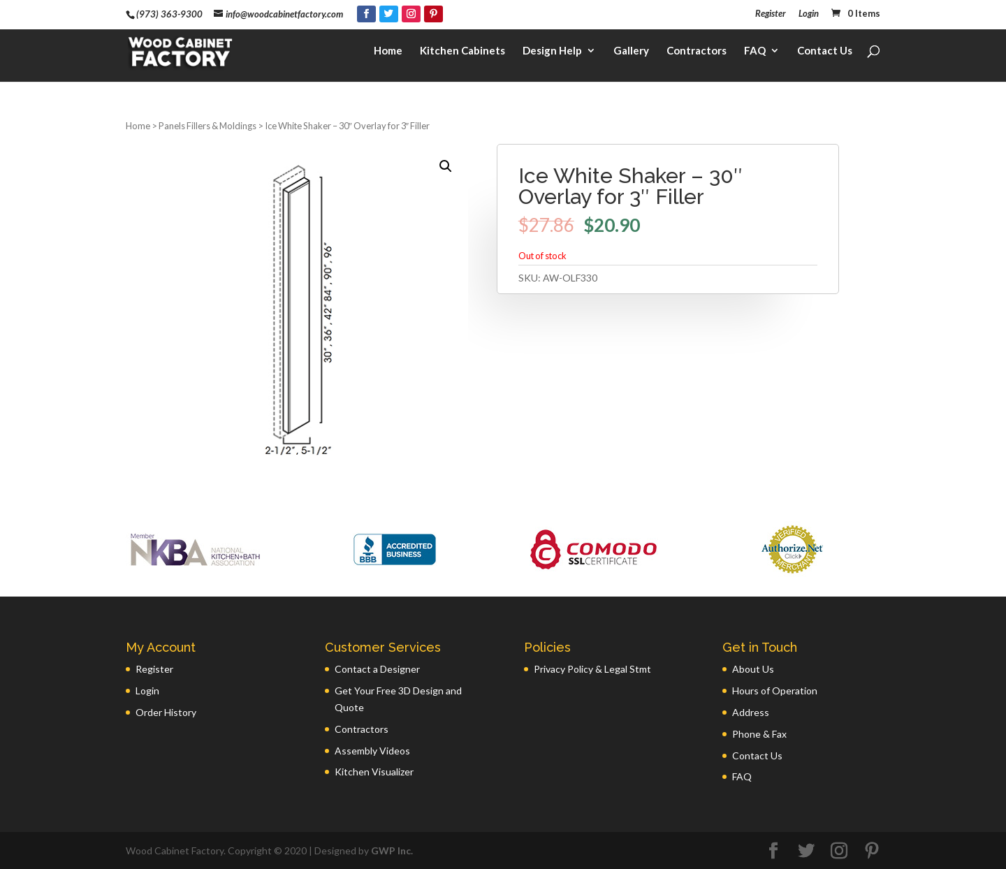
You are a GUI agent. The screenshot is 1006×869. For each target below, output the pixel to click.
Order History (166, 712)
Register (770, 14)
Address (750, 712)
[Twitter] (388, 14)
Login (809, 14)
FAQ (755, 53)
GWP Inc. (392, 850)
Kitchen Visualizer (374, 771)
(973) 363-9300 (169, 14)
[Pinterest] (433, 14)
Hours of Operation (774, 690)
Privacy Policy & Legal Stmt (592, 669)
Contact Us (824, 53)
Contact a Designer (377, 669)
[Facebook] (366, 14)
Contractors (696, 53)
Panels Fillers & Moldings (207, 125)
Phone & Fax (759, 734)
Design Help (552, 53)
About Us (753, 669)
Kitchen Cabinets (462, 53)
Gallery (631, 53)
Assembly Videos (372, 751)
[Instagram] (411, 14)
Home (388, 53)
